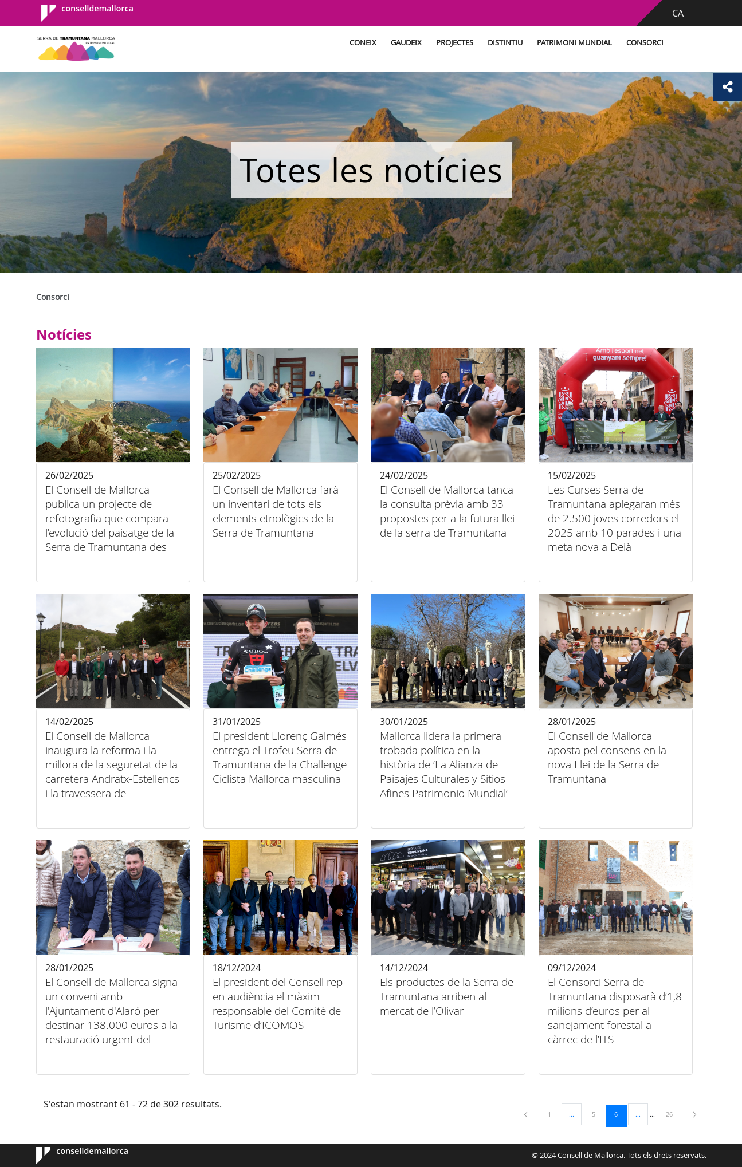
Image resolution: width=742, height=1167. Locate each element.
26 (673, 1113)
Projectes (454, 43)
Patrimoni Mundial (574, 43)
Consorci (645, 43)
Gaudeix (406, 43)
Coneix (363, 43)
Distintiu (505, 43)
